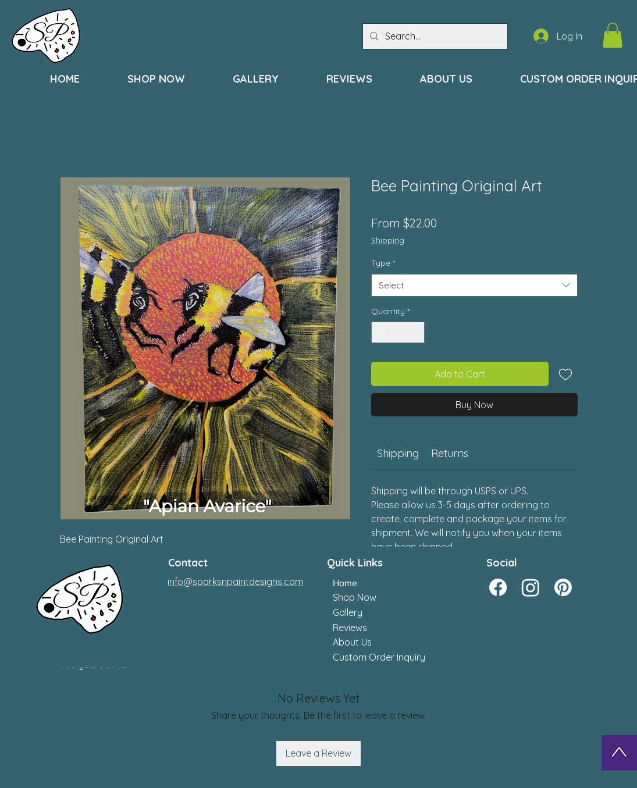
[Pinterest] (563, 587)
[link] (398, 453)
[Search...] (434, 36)
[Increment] (415, 332)
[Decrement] (380, 332)
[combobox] (474, 285)
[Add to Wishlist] (565, 374)
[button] (612, 35)
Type (383, 263)
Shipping (387, 240)
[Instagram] (530, 587)
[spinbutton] (397, 332)
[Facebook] (498, 587)
